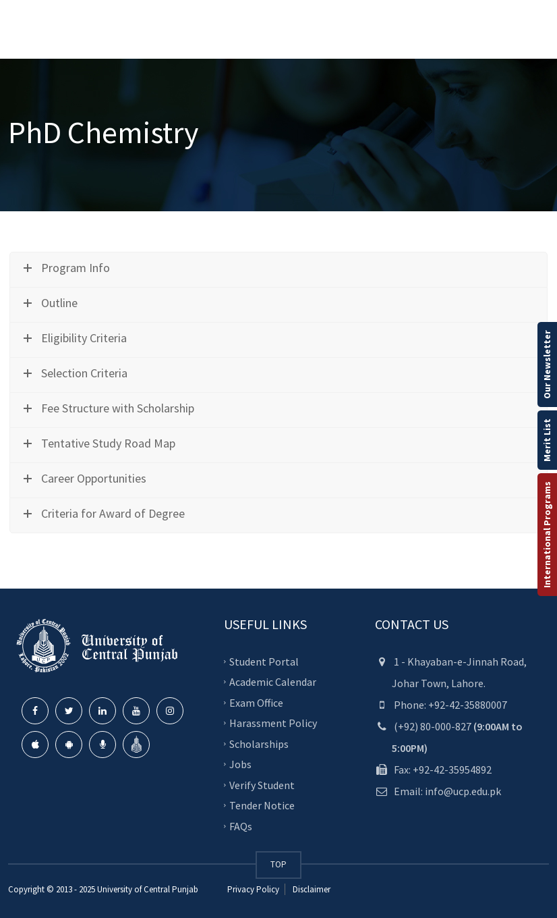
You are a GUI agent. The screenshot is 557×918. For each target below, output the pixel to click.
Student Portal (264, 661)
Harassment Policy (273, 723)
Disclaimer (310, 889)
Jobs (240, 764)
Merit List (547, 440)
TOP (278, 864)
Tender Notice (262, 805)
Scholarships (259, 743)
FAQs (240, 825)
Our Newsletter (547, 364)
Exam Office (256, 702)
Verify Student (262, 784)
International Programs (547, 534)
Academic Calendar (272, 681)
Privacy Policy (253, 889)
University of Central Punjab (147, 889)
